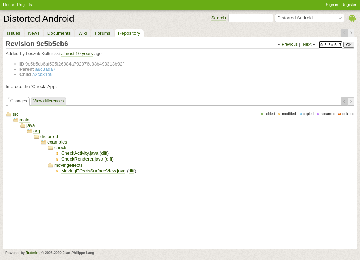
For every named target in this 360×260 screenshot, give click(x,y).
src (16, 114)
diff (104, 153)
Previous (289, 44)
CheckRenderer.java (82, 159)
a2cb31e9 (42, 74)
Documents (59, 33)
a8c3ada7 (45, 69)
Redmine (33, 253)
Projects (24, 4)
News (34, 33)
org (36, 130)
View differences (48, 100)
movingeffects (68, 165)
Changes (18, 100)
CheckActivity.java (79, 153)
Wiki (82, 33)
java (30, 125)
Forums (102, 33)
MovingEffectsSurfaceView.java (93, 170)
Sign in (332, 4)
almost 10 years (77, 53)
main (24, 119)
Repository (129, 33)
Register (349, 4)
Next (307, 44)
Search (218, 17)
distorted (49, 136)
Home (8, 4)
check (60, 147)
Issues (14, 33)
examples (57, 142)
